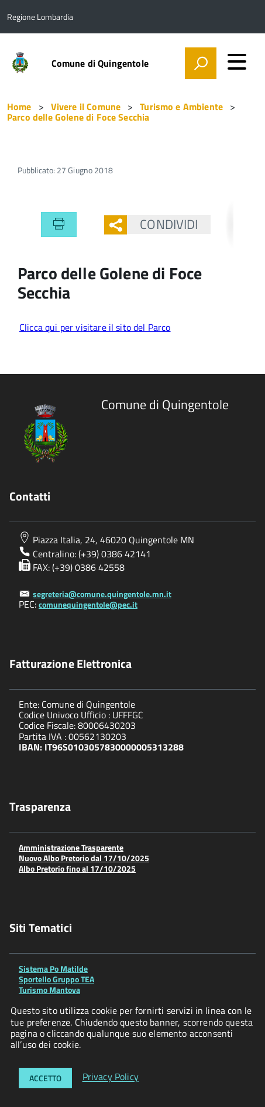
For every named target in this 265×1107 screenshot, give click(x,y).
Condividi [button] (162, 224)
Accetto (45, 1078)
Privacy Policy (110, 1077)
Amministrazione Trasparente (71, 847)
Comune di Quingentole (100, 63)
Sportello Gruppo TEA (56, 979)
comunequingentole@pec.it (88, 604)
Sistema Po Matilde (53, 968)
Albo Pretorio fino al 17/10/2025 (77, 868)
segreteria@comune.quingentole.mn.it (102, 594)
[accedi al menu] (237, 61)
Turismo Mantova (49, 989)
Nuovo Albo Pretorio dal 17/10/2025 (84, 858)
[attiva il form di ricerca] (200, 63)
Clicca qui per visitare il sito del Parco (95, 327)
